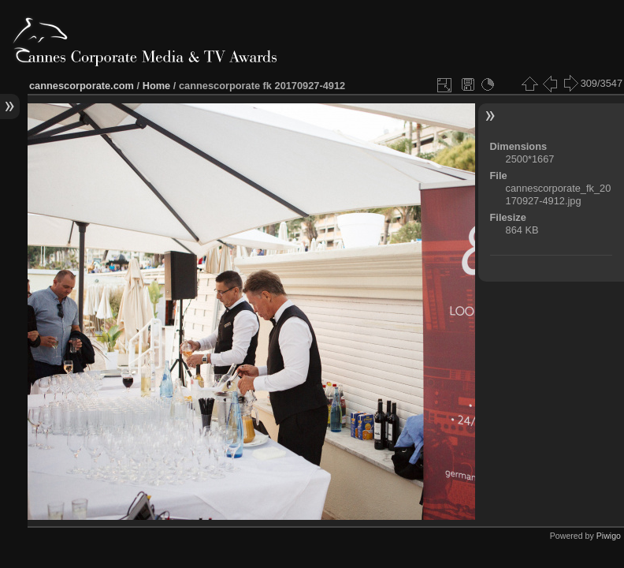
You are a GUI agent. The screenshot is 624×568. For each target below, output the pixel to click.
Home (157, 86)
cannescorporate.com (81, 86)
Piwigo (608, 535)
